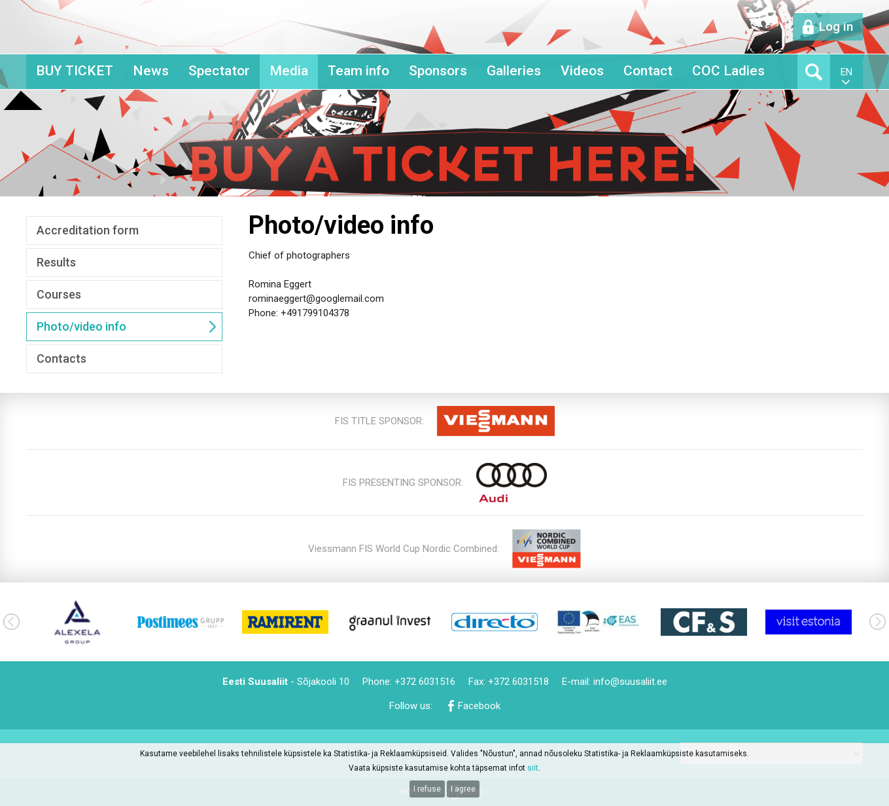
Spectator (219, 71)
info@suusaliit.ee (630, 681)
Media (289, 71)
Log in (836, 26)
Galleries (514, 71)
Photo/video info (81, 326)
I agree (463, 789)
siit (532, 768)
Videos (582, 71)
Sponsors (438, 71)
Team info (358, 71)
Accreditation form (88, 230)
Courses (59, 294)
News (151, 71)
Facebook (479, 706)
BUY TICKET (74, 71)
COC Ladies (728, 71)
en (846, 72)
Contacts (61, 358)
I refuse (427, 789)
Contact (647, 71)
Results (56, 262)
